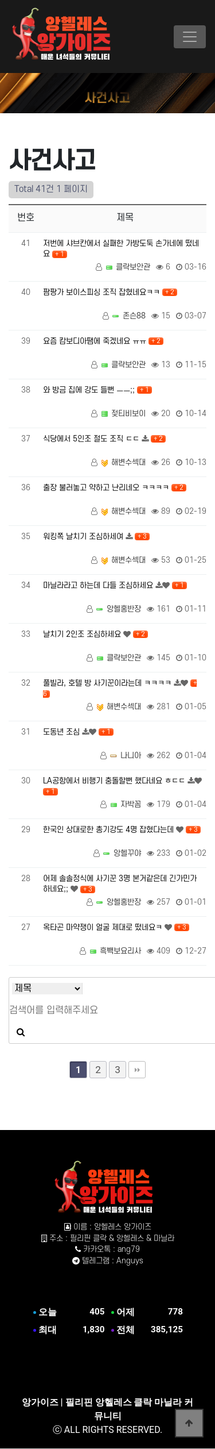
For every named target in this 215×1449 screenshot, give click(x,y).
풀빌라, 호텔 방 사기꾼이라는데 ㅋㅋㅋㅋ (108, 683)
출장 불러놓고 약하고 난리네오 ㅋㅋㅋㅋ (107, 487)
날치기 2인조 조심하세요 (83, 634)
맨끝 (137, 1069)
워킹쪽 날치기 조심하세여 (84, 536)
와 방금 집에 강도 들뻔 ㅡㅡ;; (90, 390)
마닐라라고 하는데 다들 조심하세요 (99, 585)
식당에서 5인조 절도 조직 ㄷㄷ (92, 439)
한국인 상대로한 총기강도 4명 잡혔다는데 (109, 829)
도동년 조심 (62, 732)
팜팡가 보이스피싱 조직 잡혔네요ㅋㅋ (102, 292)
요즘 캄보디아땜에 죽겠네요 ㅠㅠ (95, 341)
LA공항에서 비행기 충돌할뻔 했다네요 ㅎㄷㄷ (115, 781)
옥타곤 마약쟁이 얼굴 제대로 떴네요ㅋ (104, 927)
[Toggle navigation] (190, 36)
